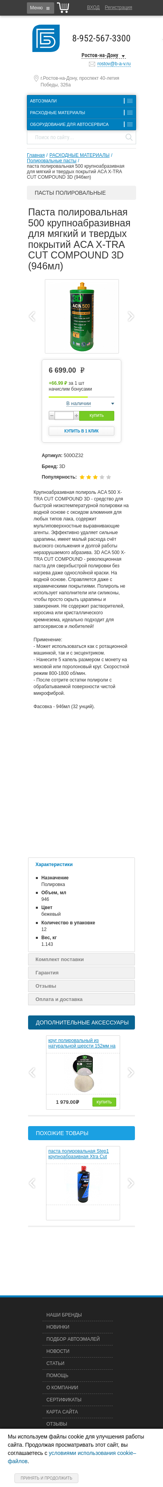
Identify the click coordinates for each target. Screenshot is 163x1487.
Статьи (55, 1363)
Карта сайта (62, 1412)
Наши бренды (64, 1315)
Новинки (57, 1327)
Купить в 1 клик (81, 431)
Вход (93, 7)
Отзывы (45, 986)
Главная (36, 155)
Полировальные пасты (51, 160)
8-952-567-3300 (101, 38)
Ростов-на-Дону (100, 55)
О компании (62, 1387)
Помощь (57, 1375)
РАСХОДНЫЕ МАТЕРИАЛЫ (80, 155)
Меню (36, 8)
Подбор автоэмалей (73, 1339)
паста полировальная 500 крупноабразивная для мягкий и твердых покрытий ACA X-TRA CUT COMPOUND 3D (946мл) (75, 171)
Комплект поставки (59, 959)
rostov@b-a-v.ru (114, 63)
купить (97, 415)
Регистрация (118, 7)
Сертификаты (64, 1400)
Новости (57, 1351)
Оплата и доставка (59, 999)
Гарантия (46, 973)
